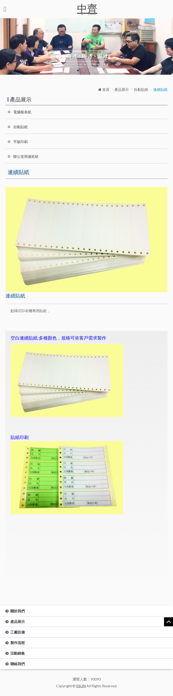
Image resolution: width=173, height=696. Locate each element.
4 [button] (95, 70)
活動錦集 (17, 653)
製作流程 (17, 642)
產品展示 (121, 89)
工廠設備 (17, 632)
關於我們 (17, 611)
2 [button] (83, 70)
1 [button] (78, 70)
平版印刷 (20, 141)
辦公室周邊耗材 (26, 156)
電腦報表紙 (22, 112)
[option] (86, 46)
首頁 (103, 89)
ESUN (81, 686)
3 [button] (89, 70)
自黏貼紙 (141, 89)
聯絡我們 (17, 664)
